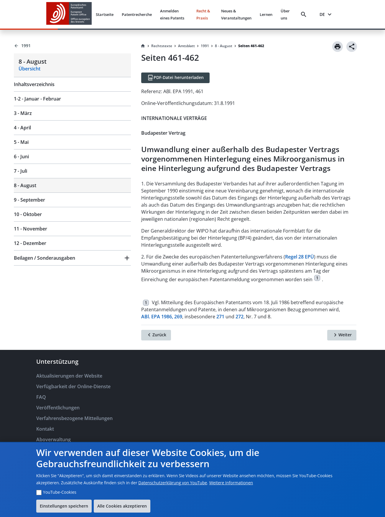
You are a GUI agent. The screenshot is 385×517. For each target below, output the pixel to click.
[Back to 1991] (72, 46)
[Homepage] (143, 46)
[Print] (337, 46)
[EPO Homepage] (69, 14)
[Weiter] (341, 335)
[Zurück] (156, 335)
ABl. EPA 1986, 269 (161, 316)
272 (239, 316)
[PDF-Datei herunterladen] (175, 78)
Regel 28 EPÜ (299, 256)
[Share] (351, 46)
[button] (72, 258)
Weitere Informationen (231, 482)
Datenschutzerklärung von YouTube (172, 482)
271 (220, 316)
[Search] (305, 14)
